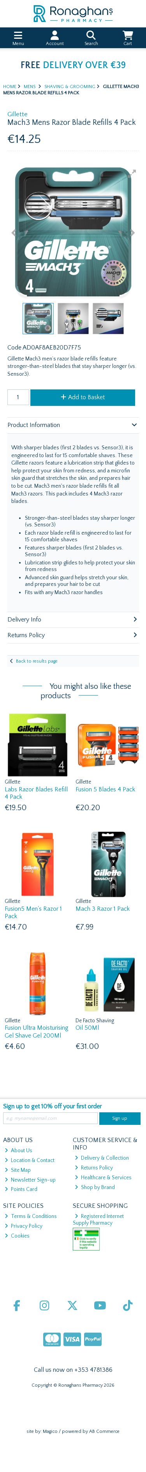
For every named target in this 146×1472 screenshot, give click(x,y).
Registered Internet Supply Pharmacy (98, 1219)
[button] (132, 174)
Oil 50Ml (87, 1027)
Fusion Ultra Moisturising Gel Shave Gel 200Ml (37, 1031)
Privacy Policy (23, 1226)
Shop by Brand (95, 1187)
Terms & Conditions (31, 1216)
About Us (18, 1151)
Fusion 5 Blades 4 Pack (105, 789)
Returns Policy (94, 1168)
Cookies (17, 1236)
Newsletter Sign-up (30, 1180)
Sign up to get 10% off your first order (52, 1106)
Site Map (18, 1170)
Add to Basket (83, 397)
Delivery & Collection (102, 1158)
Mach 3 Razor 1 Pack (103, 908)
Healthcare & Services (103, 1178)
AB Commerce (104, 1431)
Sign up (119, 1118)
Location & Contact (30, 1160)
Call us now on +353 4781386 (73, 1369)
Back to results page (37, 661)
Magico (50, 1431)
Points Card (21, 1189)
